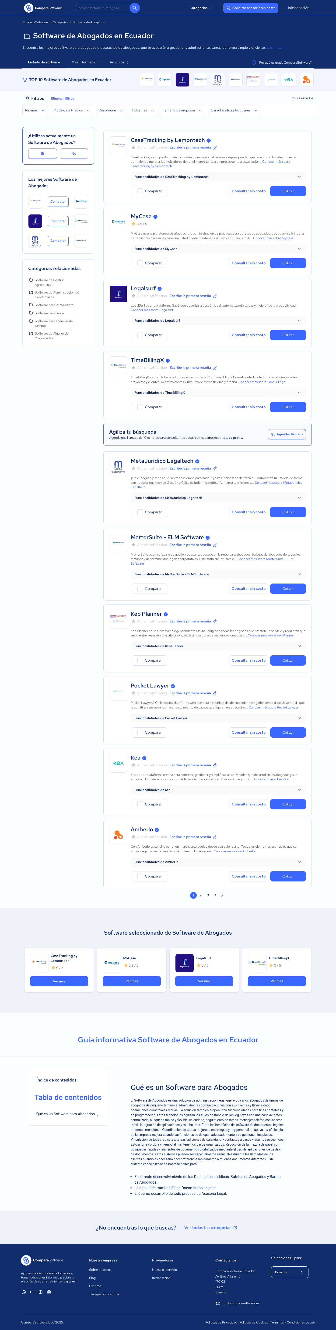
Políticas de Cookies (253, 1322)
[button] (218, 176)
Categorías (201, 8)
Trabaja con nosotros (104, 1294)
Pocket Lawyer (150, 685)
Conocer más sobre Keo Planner (271, 635)
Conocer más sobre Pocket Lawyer (273, 707)
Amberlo (142, 829)
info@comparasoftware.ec (237, 1303)
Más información (84, 62)
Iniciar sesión (298, 7)
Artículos (119, 62)
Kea (135, 757)
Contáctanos (225, 1260)
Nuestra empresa (103, 1260)
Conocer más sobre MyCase (273, 238)
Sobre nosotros (100, 1270)
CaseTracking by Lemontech (168, 140)
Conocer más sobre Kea (271, 779)
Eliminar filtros (62, 98)
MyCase (141, 216)
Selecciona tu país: (286, 1258)
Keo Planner (146, 613)
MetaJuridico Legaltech (162, 460)
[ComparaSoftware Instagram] (49, 1292)
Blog (92, 1278)
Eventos (95, 1286)
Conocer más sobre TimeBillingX (261, 382)
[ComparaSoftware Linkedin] (24, 1292)
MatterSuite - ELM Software (167, 537)
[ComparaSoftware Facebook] (40, 1292)
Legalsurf (143, 288)
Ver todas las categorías (211, 1227)
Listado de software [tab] (44, 62)
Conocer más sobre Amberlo (234, 851)
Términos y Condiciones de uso (292, 1322)
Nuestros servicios (165, 1270)
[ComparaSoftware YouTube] (32, 1292)
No (74, 153)
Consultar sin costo (249, 191)
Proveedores (162, 1260)
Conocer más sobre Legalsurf (152, 310)
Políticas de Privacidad (221, 1322)
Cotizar (288, 191)
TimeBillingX (147, 360)
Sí (42, 153)
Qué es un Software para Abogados (65, 1114)
